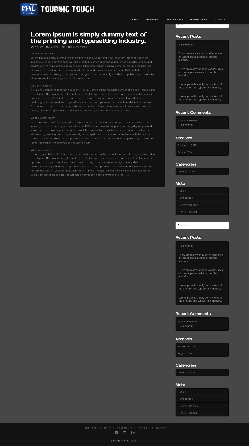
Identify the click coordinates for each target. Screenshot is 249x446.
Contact (161, 428)
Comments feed (189, 204)
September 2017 (187, 145)
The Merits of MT (142, 428)
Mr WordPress (187, 120)
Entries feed (186, 197)
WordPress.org (188, 211)
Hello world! (185, 44)
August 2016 (185, 152)
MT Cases (132, 441)
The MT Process (119, 428)
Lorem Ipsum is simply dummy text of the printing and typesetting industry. (200, 86)
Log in (183, 190)
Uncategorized (77, 47)
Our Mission (99, 428)
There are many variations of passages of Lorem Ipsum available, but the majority (200, 56)
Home (86, 428)
